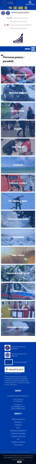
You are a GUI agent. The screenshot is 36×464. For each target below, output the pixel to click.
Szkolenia (18, 425)
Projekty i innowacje (18, 442)
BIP (18, 439)
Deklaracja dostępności (18, 431)
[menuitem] (18, 419)
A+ (15, 8)
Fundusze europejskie (16, 362)
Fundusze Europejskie (18, 433)
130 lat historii (18, 445)
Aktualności (18, 422)
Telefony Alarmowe (18, 419)
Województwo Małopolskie (15, 370)
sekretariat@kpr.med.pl (18, 407)
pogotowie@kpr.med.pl (18, 409)
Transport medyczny (18, 436)
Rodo (18, 428)
